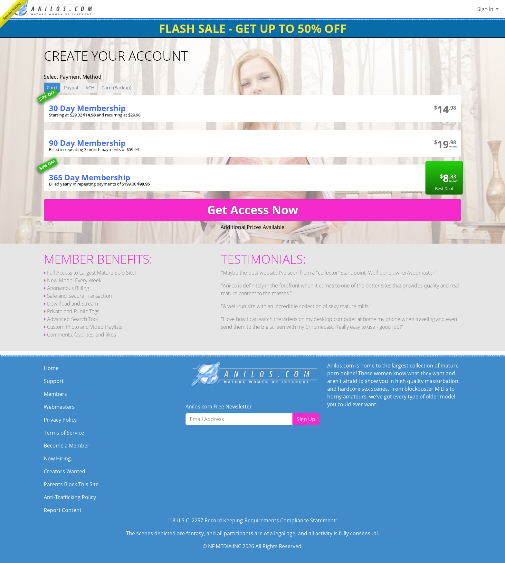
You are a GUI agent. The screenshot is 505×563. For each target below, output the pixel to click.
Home (51, 368)
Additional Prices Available (252, 227)
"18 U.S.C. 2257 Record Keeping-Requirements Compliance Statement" (252, 520)
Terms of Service (64, 432)
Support (54, 381)
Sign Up (306, 419)
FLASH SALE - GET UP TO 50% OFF (253, 28)
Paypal (71, 88)
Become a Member (67, 445)
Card (52, 88)
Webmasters (59, 406)
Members (55, 393)
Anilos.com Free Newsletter (219, 406)
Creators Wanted (64, 471)
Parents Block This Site (71, 484)
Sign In (486, 9)
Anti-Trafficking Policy (70, 497)
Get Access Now (252, 210)
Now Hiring (57, 458)
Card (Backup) (116, 88)
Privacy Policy (60, 419)
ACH (89, 88)
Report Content (62, 510)
